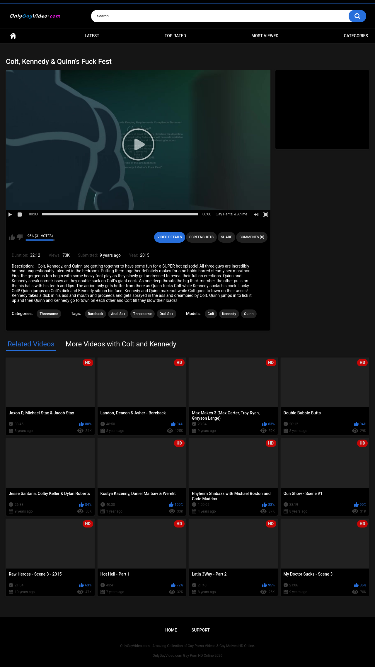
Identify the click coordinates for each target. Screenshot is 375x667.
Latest (92, 35)
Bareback (95, 314)
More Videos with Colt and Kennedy (121, 344)
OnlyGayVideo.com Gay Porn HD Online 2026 (187, 656)
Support (201, 630)
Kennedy (229, 314)
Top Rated (175, 35)
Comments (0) (251, 237)
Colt (211, 314)
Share (226, 237)
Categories (356, 35)
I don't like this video (19, 237)
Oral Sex (166, 314)
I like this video (12, 237)
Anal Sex (118, 314)
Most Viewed (264, 35)
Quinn (249, 314)
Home (13, 35)
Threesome (49, 314)
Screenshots (201, 237)
